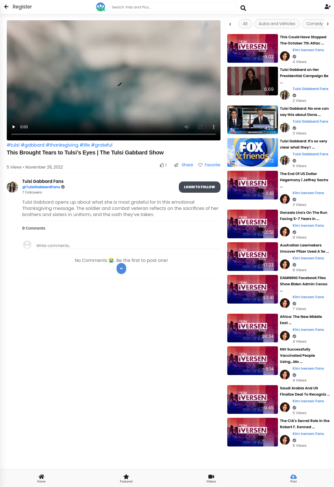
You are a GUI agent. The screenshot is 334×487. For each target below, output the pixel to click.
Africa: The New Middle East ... (301, 320)
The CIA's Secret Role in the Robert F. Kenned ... (304, 424)
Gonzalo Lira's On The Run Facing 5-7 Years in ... (303, 215)
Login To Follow (199, 187)
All (245, 23)
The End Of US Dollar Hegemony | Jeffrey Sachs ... (304, 180)
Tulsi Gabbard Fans (310, 91)
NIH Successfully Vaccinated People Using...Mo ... (297, 355)
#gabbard (32, 145)
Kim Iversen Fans (308, 53)
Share (183, 165)
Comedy (314, 23)
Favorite (209, 165)
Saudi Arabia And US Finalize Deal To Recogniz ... (305, 391)
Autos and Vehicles (277, 23)
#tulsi (13, 145)
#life (84, 145)
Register (19, 6)
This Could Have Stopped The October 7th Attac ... (303, 40)
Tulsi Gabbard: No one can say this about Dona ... (304, 111)
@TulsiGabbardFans (41, 187)
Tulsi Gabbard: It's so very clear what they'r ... (303, 144)
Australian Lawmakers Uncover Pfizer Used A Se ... (304, 248)
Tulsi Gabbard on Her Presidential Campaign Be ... (304, 76)
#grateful (101, 145)
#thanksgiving (62, 145)
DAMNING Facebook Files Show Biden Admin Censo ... (303, 284)
